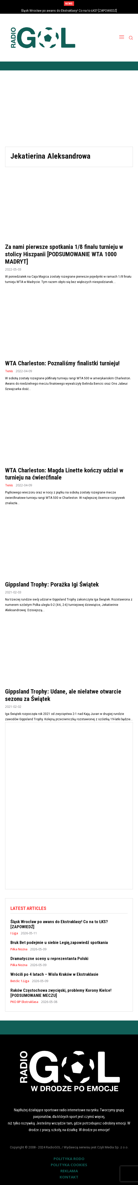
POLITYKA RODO (69, 1158)
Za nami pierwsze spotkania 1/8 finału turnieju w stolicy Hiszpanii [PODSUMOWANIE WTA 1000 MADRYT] (64, 254)
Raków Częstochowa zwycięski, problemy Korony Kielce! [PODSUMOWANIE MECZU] (60, 993)
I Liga (14, 933)
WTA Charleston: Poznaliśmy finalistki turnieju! (62, 363)
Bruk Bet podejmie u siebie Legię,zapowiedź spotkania (59, 942)
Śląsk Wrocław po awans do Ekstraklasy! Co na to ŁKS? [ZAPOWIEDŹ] (69, 10)
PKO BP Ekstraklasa (24, 1001)
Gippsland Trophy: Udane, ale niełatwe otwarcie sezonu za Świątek (63, 695)
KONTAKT (69, 1176)
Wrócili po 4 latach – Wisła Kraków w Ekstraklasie (54, 974)
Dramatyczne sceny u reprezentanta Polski (49, 958)
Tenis (9, 371)
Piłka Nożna (18, 949)
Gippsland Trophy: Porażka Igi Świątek (52, 584)
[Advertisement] (69, 108)
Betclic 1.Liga (19, 981)
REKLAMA (69, 1170)
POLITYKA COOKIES (69, 1164)
